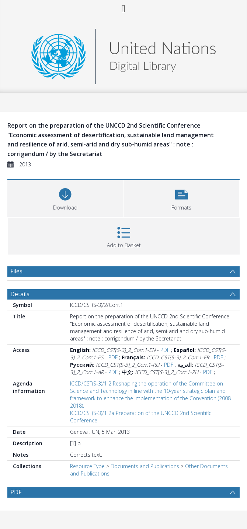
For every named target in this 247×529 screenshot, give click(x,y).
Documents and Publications (145, 466)
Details (19, 294)
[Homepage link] (123, 54)
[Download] (65, 197)
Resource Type (87, 466)
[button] (181, 197)
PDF (165, 349)
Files (16, 271)
